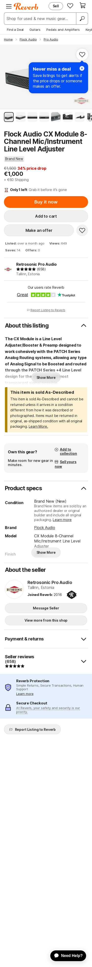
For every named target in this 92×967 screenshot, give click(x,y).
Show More (46, 377)
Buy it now (45, 202)
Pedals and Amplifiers (63, 30)
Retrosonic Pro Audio (36, 264)
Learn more (62, 520)
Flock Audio (44, 527)
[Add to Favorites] (82, 54)
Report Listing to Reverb (46, 310)
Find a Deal (15, 30)
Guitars (34, 30)
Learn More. (38, 426)
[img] (26, 269)
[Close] (82, 68)
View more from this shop (46, 620)
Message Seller (46, 608)
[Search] (82, 18)
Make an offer (39, 230)
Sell (56, 6)
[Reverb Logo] (26, 6)
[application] (66, 956)
